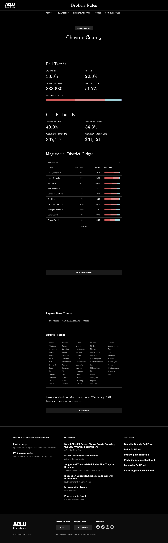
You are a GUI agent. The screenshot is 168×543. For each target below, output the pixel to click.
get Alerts (83, 527)
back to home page (84, 272)
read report (84, 411)
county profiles (112, 13)
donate (63, 527)
